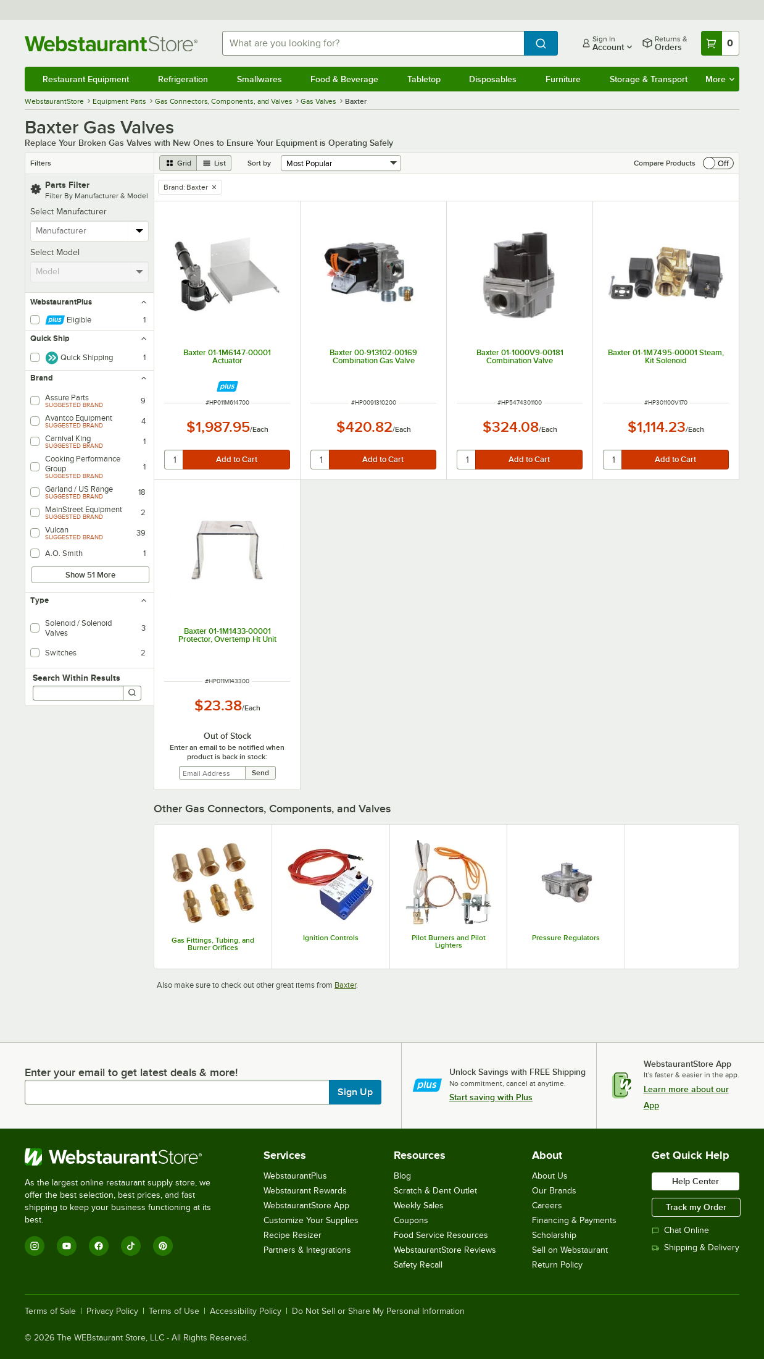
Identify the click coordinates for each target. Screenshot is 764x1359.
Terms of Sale (50, 1311)
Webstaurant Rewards (305, 1190)
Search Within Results (76, 678)
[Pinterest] (163, 1246)
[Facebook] (99, 1246)
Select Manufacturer (68, 211)
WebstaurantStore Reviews (445, 1250)
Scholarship (554, 1235)
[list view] (214, 163)
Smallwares (259, 79)
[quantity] (174, 459)
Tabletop (424, 79)
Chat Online (680, 1230)
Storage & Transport (648, 79)
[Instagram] (34, 1246)
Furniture (563, 79)
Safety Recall (418, 1264)
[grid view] (178, 163)
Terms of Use (174, 1311)
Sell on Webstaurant (570, 1250)
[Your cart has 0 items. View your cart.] (720, 43)
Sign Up (355, 1092)
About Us (550, 1175)
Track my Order (696, 1207)
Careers (547, 1205)
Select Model (55, 252)
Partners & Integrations (307, 1250)
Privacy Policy (112, 1311)
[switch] (718, 163)
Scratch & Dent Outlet (435, 1190)
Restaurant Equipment (86, 79)
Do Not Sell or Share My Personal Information (378, 1311)
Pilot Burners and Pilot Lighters (449, 941)
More (719, 79)
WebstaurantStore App (306, 1205)
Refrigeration (183, 79)
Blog (402, 1175)
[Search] (132, 693)
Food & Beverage (344, 79)
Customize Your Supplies (311, 1220)
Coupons (411, 1220)
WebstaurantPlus (295, 1175)
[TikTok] (131, 1246)
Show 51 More (90, 574)
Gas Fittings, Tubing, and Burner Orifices (213, 943)
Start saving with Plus (491, 1097)
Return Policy (557, 1264)
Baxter (345, 985)
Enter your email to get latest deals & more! (131, 1072)
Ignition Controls (331, 937)
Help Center (695, 1181)
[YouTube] (67, 1246)
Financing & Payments (574, 1220)
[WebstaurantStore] (126, 1157)
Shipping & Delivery (695, 1247)
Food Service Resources (441, 1235)
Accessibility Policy (245, 1311)
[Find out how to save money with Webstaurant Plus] (227, 386)
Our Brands (554, 1190)
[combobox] (373, 43)
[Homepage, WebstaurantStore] (113, 43)
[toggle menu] (140, 231)
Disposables (493, 79)
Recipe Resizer (293, 1235)
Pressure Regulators (566, 937)
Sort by (259, 163)
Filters (40, 163)
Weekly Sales (419, 1205)
